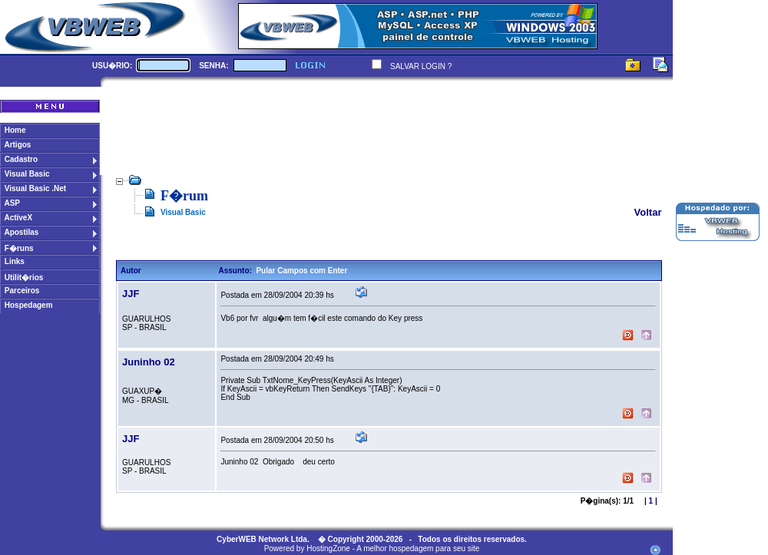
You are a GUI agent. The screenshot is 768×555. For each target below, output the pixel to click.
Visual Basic (183, 212)
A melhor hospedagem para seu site (417, 548)
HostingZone (328, 548)
